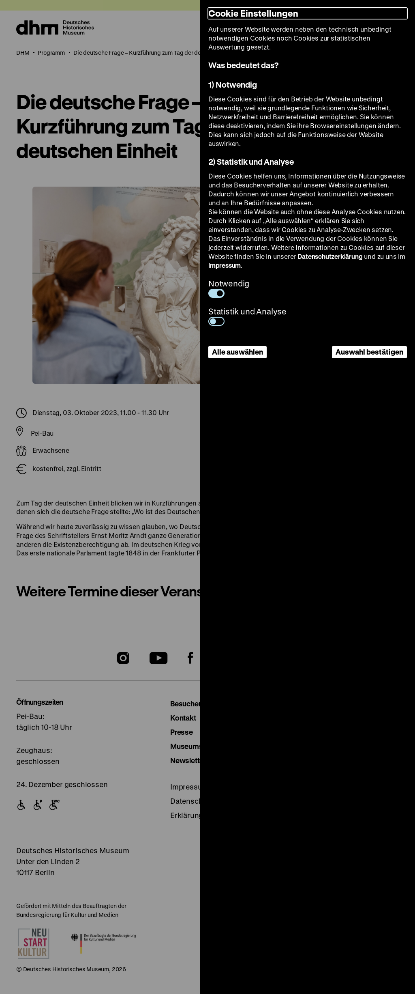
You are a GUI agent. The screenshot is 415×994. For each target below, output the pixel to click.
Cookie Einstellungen (253, 13)
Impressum (224, 265)
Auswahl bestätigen (369, 352)
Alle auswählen (237, 352)
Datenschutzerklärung (329, 256)
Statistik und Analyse (247, 316)
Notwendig (228, 288)
